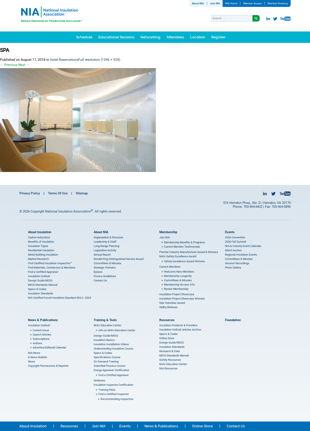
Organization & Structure (108, 237)
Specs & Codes (37, 289)
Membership (168, 232)
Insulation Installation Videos (111, 344)
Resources (167, 320)
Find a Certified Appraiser (43, 271)
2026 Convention (235, 237)
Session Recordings (237, 263)
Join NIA (215, 3)
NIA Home (231, 3)
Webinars (99, 380)
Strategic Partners (105, 267)
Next (23, 65)
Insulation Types (38, 246)
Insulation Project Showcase (176, 294)
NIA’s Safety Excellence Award (177, 256)
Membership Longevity (178, 276)
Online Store (166, 338)
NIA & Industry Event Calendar (243, 246)
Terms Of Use (58, 193)
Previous (8, 65)
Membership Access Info (179, 284)
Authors (37, 343)
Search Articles (42, 334)
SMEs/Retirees (168, 307)
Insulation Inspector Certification (113, 384)
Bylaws (98, 271)
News (31, 361)
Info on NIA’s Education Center (116, 330)
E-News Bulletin (37, 357)
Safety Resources (170, 359)
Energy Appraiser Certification (111, 370)
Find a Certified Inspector (113, 394)
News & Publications (43, 320)
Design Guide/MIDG (40, 280)
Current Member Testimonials (182, 246)
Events (230, 232)
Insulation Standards (40, 293)
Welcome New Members (179, 271)
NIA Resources (168, 368)
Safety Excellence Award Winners (184, 261)
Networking (150, 37)
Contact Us (100, 280)
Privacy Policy (29, 193)
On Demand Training (106, 361)
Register (218, 37)
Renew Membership (176, 288)
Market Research (38, 259)
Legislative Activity (105, 250)
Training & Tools (105, 320)
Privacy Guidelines (105, 276)
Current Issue (41, 330)
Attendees (175, 37)
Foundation (233, 320)
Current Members (169, 266)
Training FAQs (106, 389)
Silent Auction (233, 250)
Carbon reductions (39, 237)
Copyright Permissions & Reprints (48, 365)
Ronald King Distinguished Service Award (119, 259)
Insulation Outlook (39, 276)
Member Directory (278, 3)
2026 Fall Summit (235, 241)
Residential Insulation (41, 250)
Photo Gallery (233, 267)
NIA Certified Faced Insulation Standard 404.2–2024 (59, 297)
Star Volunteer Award (172, 303)
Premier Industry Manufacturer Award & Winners (188, 252)
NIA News (34, 352)
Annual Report (102, 254)
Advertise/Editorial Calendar (49, 347)
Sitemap (82, 193)
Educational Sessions (116, 37)
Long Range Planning (106, 246)
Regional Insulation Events (241, 254)
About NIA (198, 3)
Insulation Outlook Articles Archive (180, 329)
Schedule (84, 37)
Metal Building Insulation (43, 254)
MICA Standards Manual (42, 284)
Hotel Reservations (64, 60)
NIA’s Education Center (107, 325)
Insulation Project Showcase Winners (182, 298)
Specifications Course (107, 357)
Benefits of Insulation (41, 241)
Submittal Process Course (109, 365)
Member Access (252, 3)
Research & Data (169, 351)
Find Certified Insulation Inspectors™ (50, 263)
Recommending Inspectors (117, 399)
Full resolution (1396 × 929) (99, 60)
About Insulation (39, 232)
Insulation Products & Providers (178, 325)
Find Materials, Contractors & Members (51, 267)
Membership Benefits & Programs (184, 242)
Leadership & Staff (105, 241)
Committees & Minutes (107, 263)
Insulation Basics (104, 340)
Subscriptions (41, 338)
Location (197, 37)
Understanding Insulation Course (113, 348)
